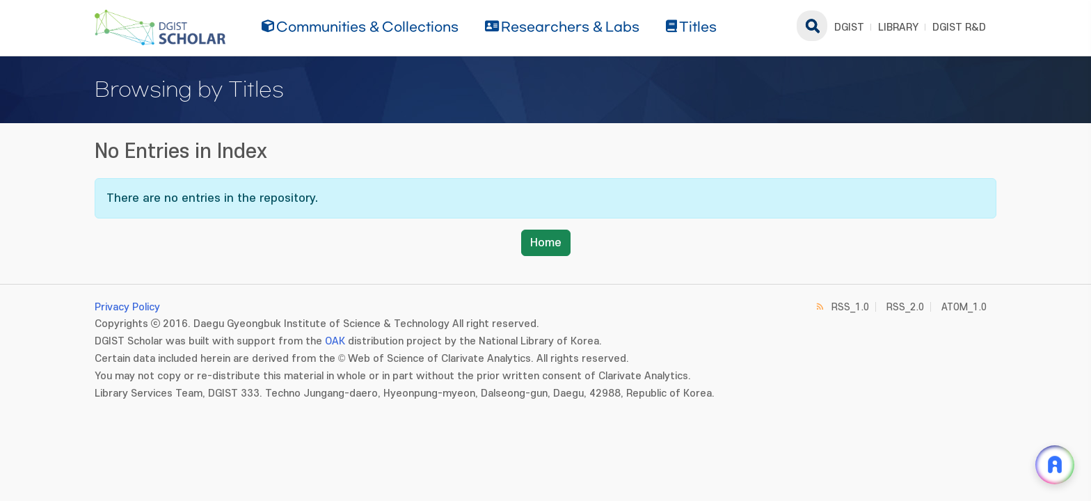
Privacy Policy (127, 307)
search (812, 25)
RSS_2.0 (905, 307)
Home (546, 243)
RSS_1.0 (850, 307)
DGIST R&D (959, 27)
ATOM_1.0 (964, 307)
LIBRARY (898, 27)
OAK (335, 341)
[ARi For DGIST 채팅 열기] (1054, 464)
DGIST (849, 27)
